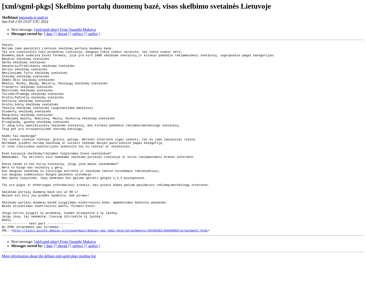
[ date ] (49, 34)
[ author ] (93, 34)
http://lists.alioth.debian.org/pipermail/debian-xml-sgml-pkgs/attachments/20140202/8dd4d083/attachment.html (110, 268)
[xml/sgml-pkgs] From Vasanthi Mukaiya (65, 30)
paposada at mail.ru (33, 17)
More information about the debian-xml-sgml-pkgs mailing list (49, 294)
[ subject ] (77, 34)
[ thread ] (62, 34)
